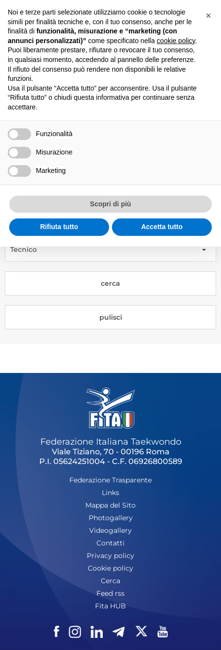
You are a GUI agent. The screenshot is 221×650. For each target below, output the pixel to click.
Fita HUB (110, 606)
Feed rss (110, 593)
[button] (208, 15)
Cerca (110, 581)
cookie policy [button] (176, 41)
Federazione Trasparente (110, 480)
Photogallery (111, 518)
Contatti (110, 543)
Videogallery (110, 530)
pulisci (110, 317)
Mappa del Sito (110, 505)
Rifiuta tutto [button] (59, 227)
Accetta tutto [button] (162, 227)
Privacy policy (110, 555)
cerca (110, 283)
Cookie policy (110, 568)
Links (110, 492)
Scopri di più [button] (110, 204)
